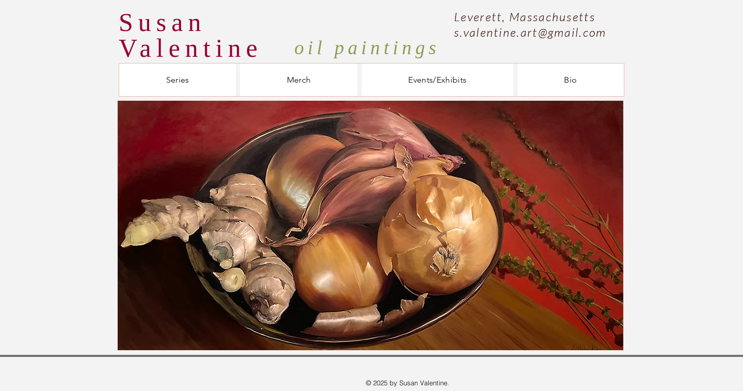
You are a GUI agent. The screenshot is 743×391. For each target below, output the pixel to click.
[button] (177, 80)
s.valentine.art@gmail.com (530, 32)
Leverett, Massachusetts (524, 16)
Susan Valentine (191, 35)
